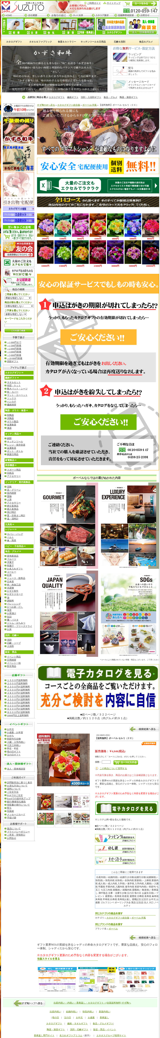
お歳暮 (91, 1017)
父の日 (67, 1017)
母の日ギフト (14, 751)
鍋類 (9, 438)
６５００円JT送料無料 (18, 709)
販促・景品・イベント (104, 1029)
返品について (14, 828)
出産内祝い (55, 1011)
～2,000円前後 (14, 348)
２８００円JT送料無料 (18, 693)
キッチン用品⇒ (13, 433)
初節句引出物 (14, 738)
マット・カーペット (17, 395)
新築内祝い (104, 1011)
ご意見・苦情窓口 (16, 835)
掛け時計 (11, 512)
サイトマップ (113, 3)
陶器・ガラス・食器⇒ (16, 410)
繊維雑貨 (11, 404)
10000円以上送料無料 (18, 715)
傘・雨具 (11, 540)
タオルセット (14, 382)
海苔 (9, 610)
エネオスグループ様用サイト (111, 1035)
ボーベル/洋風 (89, 105)
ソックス (11, 398)
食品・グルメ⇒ (13, 551)
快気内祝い (88, 1011)
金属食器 (11, 424)
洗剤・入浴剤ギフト (91, 97)
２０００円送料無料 (17, 683)
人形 (9, 499)
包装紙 (10, 811)
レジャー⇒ (11, 529)
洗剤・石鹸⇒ (12, 635)
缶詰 (9, 616)
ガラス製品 (12, 421)
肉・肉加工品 (14, 584)
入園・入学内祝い (16, 742)
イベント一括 (14, 663)
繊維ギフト (73, 97)
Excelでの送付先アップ (19, 798)
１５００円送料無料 (17, 680)
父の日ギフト (14, 754)
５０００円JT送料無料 (18, 705)
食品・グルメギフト (103, 1023)
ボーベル (113, 928)
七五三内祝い (14, 745)
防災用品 (11, 666)
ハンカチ (11, 401)
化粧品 (10, 473)
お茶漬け (11, 613)
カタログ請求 (102, 15)
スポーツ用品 (14, 469)
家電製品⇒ (11, 460)
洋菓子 (10, 562)
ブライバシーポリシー (18, 831)
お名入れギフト (15, 568)
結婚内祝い (71, 1011)
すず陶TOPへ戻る (46, 105)
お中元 (10, 729)
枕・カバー (12, 392)
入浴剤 (10, 646)
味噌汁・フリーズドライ (19, 626)
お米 (9, 629)
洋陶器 (10, 418)
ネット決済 (79, 15)
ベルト (10, 537)
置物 (9, 496)
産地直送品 (12, 556)
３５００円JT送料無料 (18, 699)
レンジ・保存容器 (16, 445)
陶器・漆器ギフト (129, 97)
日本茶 (10, 581)
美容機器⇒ (11, 465)
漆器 (9, 428)
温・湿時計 (12, 518)
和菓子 (10, 565)
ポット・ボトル (15, 451)
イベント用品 (14, 656)
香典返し (104, 1017)
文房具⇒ (9, 524)
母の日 (55, 1017)
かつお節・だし (15, 607)
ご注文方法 (12, 792)
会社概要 (35, 15)
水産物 (10, 588)
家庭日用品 (12, 454)
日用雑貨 (11, 660)
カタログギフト (57, 97)
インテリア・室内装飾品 (17, 482)
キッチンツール (15, 441)
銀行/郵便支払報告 (16, 801)
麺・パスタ (12, 620)
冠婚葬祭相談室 (124, 15)
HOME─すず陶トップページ (12, 15)
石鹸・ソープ (14, 643)
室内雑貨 (11, 493)
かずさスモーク (15, 594)
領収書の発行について (18, 804)
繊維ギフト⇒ (12, 377)
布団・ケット (14, 385)
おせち (10, 735)
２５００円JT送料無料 (18, 689)
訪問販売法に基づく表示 (19, 782)
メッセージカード (16, 814)
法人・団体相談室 (16, 768)
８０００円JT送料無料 (18, 712)
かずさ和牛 (12, 591)
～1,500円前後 (14, 345)
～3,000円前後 (14, 351)
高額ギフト (12, 361)
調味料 (10, 600)
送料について (14, 789)
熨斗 (9, 808)
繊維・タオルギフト (77, 1023)
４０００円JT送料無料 (18, 702)
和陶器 (10, 415)
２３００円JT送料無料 (18, 686)
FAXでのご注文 (15, 795)
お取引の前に (57, 15)
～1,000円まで (14, 342)
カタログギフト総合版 (68, 105)
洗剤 (9, 640)
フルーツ (11, 559)
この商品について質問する (113, 768)
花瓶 (9, 486)
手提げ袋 (11, 817)
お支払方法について (17, 785)
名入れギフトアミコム (71, 1035)
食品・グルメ (110, 97)
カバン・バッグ (15, 534)
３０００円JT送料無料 (18, 696)
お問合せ (147, 15)
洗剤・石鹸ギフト (79, 1029)
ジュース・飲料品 (16, 578)
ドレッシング (14, 604)
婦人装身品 (12, 509)
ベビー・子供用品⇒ (15, 546)
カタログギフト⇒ (14, 372)
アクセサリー (14, 476)
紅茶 (9, 575)
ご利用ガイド (94, 3)
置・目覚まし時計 (16, 515)
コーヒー (11, 572)
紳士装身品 (12, 506)
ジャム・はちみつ (16, 623)
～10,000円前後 (14, 358)
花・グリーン (14, 490)
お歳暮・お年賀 (15, 732)
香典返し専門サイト (44, 1035)
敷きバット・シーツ (17, 388)
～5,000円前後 (14, 355)
